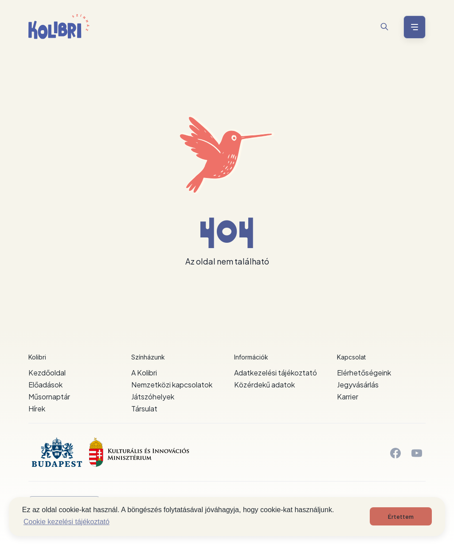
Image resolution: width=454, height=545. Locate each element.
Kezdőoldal (47, 372)
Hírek (36, 408)
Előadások (45, 384)
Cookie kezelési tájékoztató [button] (66, 521)
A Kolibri (144, 372)
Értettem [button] (401, 516)
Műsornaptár (49, 396)
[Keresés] (384, 26)
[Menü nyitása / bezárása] (413, 27)
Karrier (347, 396)
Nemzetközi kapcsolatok (171, 384)
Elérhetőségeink (364, 372)
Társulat (144, 408)
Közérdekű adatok (264, 384)
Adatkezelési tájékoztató (275, 372)
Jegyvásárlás (358, 384)
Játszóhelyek (152, 396)
